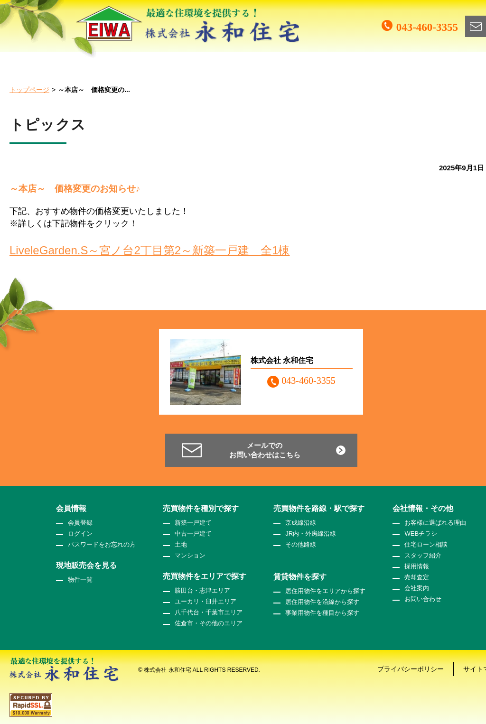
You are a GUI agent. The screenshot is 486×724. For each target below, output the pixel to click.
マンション (190, 555)
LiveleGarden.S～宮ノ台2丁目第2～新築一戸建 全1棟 (149, 250)
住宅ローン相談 (426, 544)
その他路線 (300, 544)
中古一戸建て (193, 533)
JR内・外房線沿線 (310, 533)
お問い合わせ (422, 599)
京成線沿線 (300, 522)
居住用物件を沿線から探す (322, 601)
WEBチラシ (420, 533)
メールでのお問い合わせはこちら (264, 450)
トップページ (29, 89)
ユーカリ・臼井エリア (205, 601)
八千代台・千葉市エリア (209, 612)
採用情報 (416, 566)
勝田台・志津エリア (202, 590)
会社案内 (416, 588)
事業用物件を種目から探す (322, 612)
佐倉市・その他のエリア (209, 623)
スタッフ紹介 (422, 555)
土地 (181, 544)
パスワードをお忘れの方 (102, 544)
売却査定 (416, 577)
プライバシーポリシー (410, 669)
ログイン (80, 533)
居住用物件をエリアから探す (325, 590)
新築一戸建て (193, 522)
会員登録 (80, 522)
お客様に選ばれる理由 (435, 522)
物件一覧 (80, 579)
